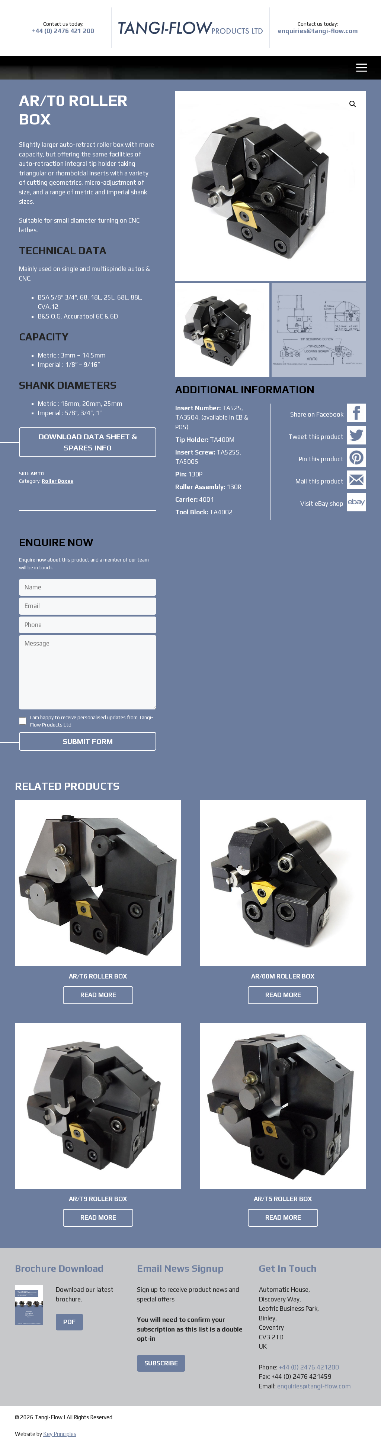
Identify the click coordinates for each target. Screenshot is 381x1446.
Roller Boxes (57, 481)
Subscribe (161, 1363)
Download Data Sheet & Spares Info (88, 442)
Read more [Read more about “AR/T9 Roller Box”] (98, 1217)
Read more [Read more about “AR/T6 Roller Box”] (98, 995)
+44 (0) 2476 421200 (309, 1367)
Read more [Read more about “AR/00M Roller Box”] (283, 995)
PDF (69, 1322)
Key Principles (59, 1434)
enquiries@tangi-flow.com (318, 31)
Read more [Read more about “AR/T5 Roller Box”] (283, 1217)
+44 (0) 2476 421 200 (63, 31)
